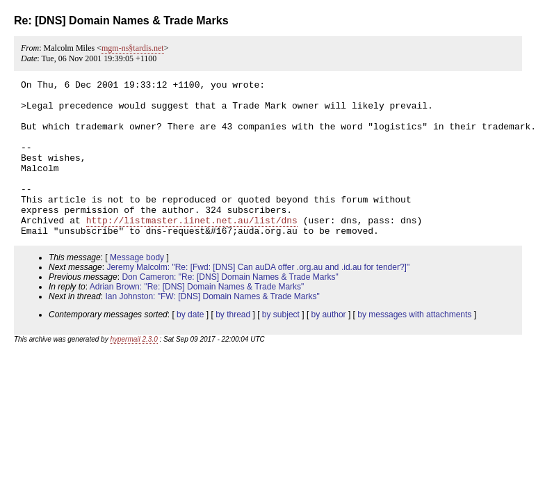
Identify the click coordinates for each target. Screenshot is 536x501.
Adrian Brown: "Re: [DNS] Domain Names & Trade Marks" (197, 318)
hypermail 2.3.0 (133, 370)
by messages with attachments (414, 346)
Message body (137, 289)
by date (190, 346)
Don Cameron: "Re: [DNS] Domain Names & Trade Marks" (230, 308)
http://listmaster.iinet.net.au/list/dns (192, 249)
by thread (233, 346)
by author (328, 346)
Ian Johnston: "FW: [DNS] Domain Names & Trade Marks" (212, 328)
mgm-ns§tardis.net (132, 48)
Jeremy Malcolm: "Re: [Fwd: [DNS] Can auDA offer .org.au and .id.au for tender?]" (257, 298)
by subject (281, 346)
